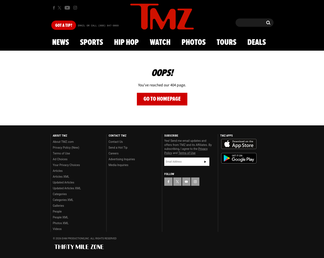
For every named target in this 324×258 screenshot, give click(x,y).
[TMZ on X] (60, 8)
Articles (58, 170)
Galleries (58, 205)
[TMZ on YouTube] (186, 181)
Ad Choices (60, 159)
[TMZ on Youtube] (67, 7)
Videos (57, 229)
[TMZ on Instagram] (75, 7)
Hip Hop (126, 43)
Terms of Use (61, 153)
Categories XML (63, 200)
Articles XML (61, 176)
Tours (226, 43)
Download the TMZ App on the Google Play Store (238, 158)
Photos (194, 43)
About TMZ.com (63, 141)
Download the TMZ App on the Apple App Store (238, 144)
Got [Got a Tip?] (63, 25)
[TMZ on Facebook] (53, 8)
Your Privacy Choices (66, 165)
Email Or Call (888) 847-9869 (98, 25)
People (57, 211)
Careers (114, 153)
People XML (60, 217)
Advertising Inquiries (122, 159)
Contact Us (116, 141)
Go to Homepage (162, 99)
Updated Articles (63, 182)
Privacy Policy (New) (66, 147)
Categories (60, 194)
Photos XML (61, 223)
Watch (160, 43)
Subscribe (205, 162)
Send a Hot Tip (118, 147)
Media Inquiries (118, 165)
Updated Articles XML (67, 188)
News (60, 43)
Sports (91, 43)
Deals (256, 43)
